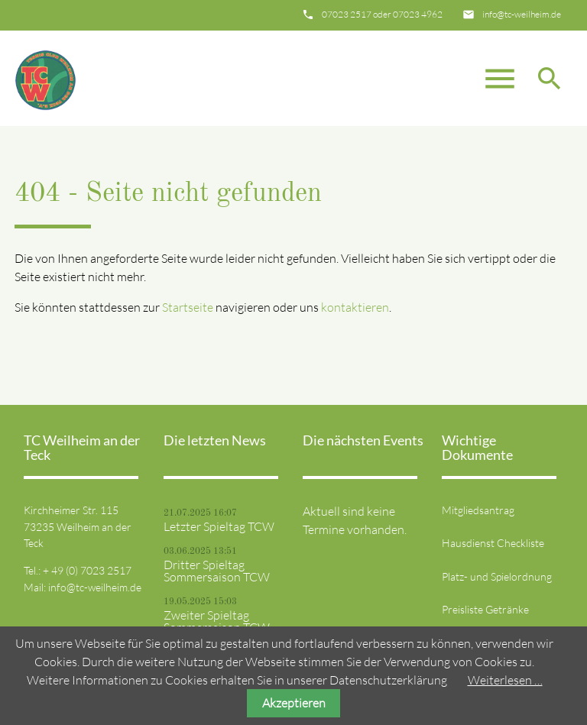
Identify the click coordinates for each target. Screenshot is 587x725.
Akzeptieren (294, 702)
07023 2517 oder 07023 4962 (382, 14)
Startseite (187, 307)
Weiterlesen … (505, 680)
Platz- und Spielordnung (497, 576)
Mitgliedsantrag (478, 509)
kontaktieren (355, 307)
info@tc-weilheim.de (521, 14)
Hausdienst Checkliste (493, 542)
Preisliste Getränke (485, 609)
